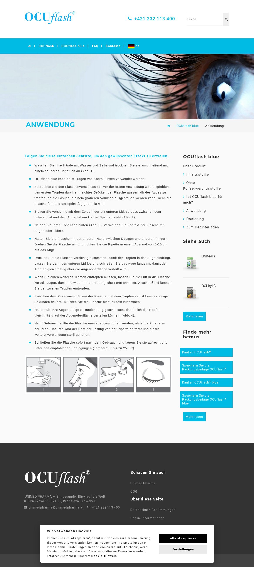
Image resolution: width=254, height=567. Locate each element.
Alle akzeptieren (183, 538)
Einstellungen (183, 549)
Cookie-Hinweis (104, 556)
